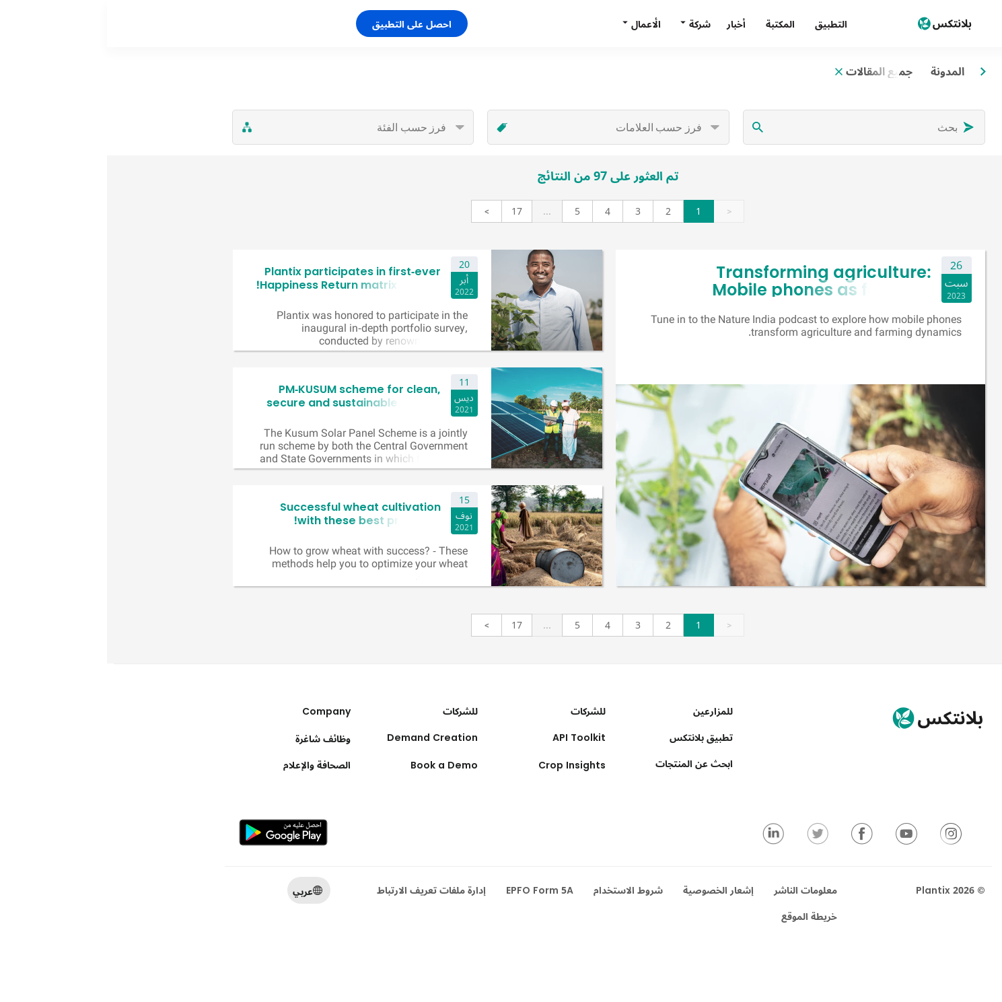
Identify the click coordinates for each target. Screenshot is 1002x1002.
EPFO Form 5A (432, 890)
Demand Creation (325, 737)
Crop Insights (465, 764)
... (440, 211)
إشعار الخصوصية (611, 890)
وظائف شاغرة (216, 738)
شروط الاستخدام (521, 890)
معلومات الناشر (698, 890)
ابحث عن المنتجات (587, 763)
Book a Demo (337, 764)
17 (409, 211)
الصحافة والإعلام (210, 764)
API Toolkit (472, 737)
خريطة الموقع (702, 916)
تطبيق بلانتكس (594, 737)
